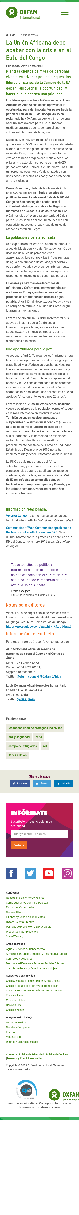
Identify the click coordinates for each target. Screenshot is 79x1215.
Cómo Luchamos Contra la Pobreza (27, 902)
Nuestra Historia (15, 912)
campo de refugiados (22, 746)
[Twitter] (42, 783)
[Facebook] (20, 783)
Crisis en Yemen (15, 1009)
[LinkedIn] (63, 783)
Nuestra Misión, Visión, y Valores (25, 897)
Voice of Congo (16, 516)
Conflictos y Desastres (19, 958)
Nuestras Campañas (18, 1027)
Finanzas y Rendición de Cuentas (25, 917)
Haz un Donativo (16, 1022)
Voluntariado (13, 1036)
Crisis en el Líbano (16, 1000)
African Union (17, 755)
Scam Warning (14, 936)
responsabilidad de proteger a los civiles (35, 728)
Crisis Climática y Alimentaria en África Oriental (33, 980)
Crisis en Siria (14, 1005)
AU (45, 746)
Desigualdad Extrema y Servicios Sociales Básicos (35, 963)
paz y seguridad (19, 737)
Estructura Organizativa (20, 907)
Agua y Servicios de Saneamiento (25, 949)
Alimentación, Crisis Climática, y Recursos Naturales (36, 953)
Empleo (10, 1032)
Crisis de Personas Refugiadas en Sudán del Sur (34, 990)
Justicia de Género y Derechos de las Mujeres (32, 968)
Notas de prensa (29, 35)
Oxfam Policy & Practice (20, 921)
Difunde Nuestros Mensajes (22, 1041)
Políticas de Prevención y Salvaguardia (28, 926)
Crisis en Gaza (14, 995)
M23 (39, 737)
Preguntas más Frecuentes (22, 931)
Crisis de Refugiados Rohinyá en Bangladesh (32, 985)
